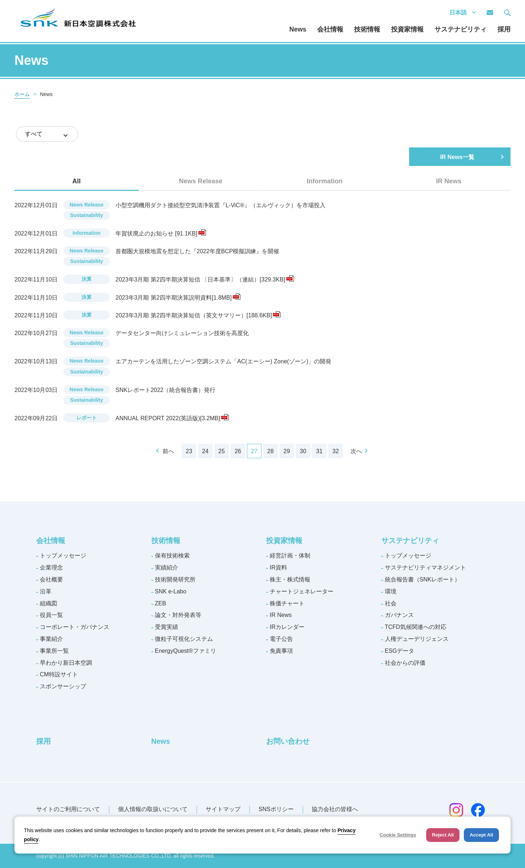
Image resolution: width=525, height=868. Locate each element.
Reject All (443, 835)
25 (221, 451)
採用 (504, 29)
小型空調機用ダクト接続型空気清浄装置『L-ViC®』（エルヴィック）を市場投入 (221, 205)
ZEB (160, 603)
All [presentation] (76, 181)
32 (335, 451)
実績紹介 (166, 567)
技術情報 (367, 29)
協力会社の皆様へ (335, 809)
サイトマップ (223, 809)
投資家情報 (407, 29)
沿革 (45, 591)
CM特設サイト (59, 674)
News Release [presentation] (200, 181)
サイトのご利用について (68, 809)
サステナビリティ (460, 29)
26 (238, 451)
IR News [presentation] (448, 181)
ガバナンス (399, 615)
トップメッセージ (63, 555)
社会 (390, 603)
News (297, 29)
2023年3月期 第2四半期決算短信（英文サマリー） (198, 315)
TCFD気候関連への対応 (416, 627)
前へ (168, 451)
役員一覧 (51, 615)
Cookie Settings (397, 835)
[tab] (76, 181)
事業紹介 (51, 639)
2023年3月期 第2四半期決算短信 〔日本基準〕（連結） (205, 279)
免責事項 (281, 651)
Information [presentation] (325, 181)
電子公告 (281, 639)
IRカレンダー (287, 627)
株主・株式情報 (290, 579)
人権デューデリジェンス (417, 639)
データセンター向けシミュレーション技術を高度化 (182, 333)
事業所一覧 (54, 651)
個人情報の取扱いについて (153, 809)
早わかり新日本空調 (66, 663)
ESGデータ (400, 651)
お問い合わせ (288, 741)
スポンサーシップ (63, 686)
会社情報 (330, 29)
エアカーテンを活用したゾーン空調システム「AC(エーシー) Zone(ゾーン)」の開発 (223, 361)
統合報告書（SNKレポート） (423, 579)
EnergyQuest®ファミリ (185, 651)
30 (303, 451)
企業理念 (51, 567)
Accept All (481, 835)
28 (270, 451)
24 (205, 451)
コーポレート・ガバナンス (74, 627)
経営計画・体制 (290, 555)
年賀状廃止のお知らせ (161, 233)
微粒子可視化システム (184, 639)
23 (189, 451)
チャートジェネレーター (301, 591)
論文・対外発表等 (178, 615)
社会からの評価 (405, 663)
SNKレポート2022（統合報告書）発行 (166, 390)
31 (319, 451)
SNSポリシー (276, 809)
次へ (356, 451)
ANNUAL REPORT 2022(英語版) (172, 418)
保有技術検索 (172, 555)
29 (287, 451)
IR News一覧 (457, 157)
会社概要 (51, 579)
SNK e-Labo (170, 591)
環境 (390, 591)
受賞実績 (166, 627)
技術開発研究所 (175, 579)
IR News (280, 615)
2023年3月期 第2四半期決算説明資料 (178, 298)
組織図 (48, 603)
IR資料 (278, 567)
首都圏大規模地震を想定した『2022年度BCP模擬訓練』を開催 (198, 251)
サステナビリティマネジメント (425, 567)
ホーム (22, 94)
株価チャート (287, 603)
